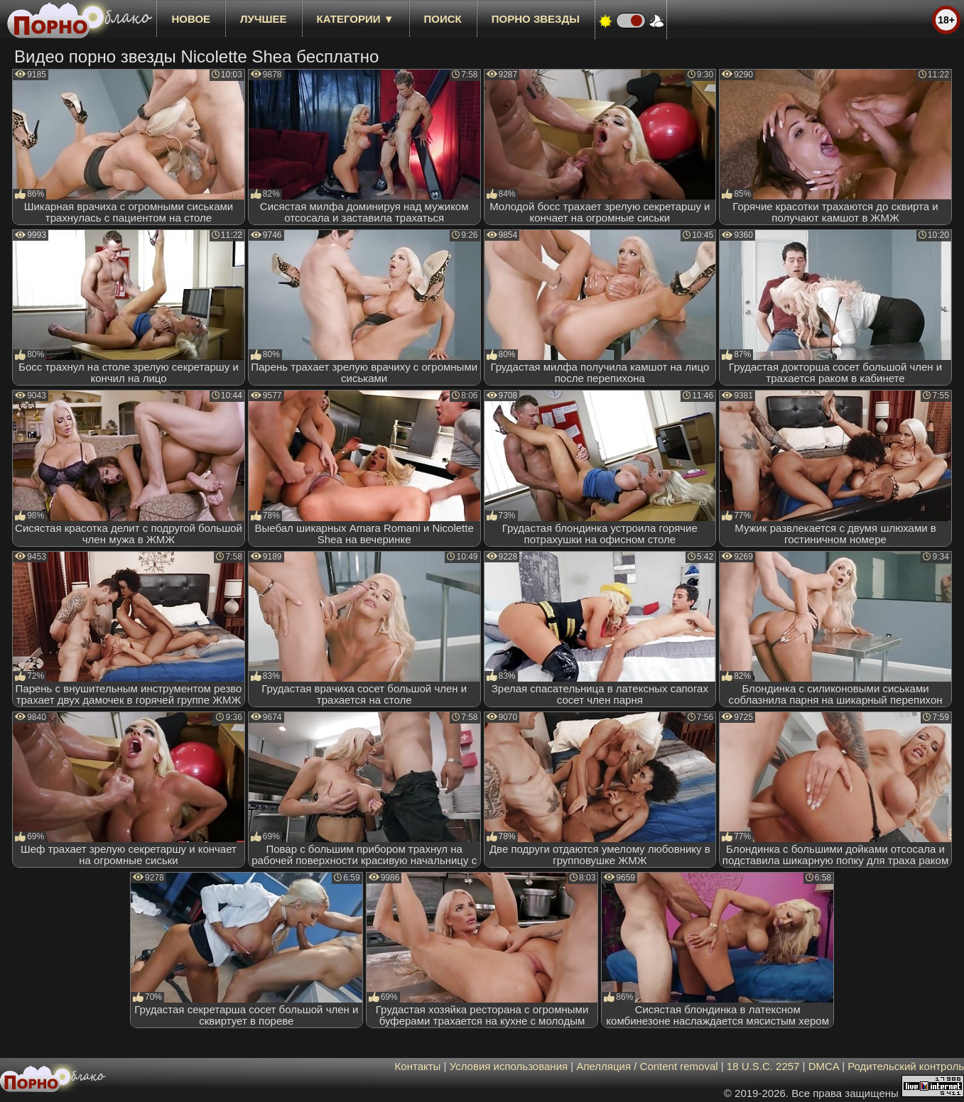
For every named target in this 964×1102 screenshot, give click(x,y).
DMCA (823, 1066)
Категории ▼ (355, 19)
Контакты (418, 1066)
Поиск (443, 19)
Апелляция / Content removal (646, 1066)
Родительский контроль (905, 1066)
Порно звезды (536, 19)
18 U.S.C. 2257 (763, 1066)
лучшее (263, 19)
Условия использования (509, 1066)
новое (190, 19)
